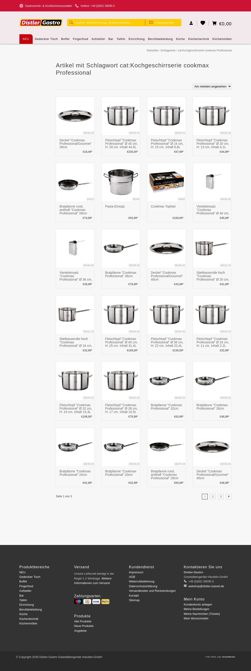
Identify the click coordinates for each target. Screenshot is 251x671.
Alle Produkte (83, 621)
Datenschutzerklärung (143, 586)
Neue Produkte (84, 626)
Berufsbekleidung (160, 40)
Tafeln (121, 40)
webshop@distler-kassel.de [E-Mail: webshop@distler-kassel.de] (206, 586)
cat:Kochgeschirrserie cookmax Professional (205, 50)
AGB (132, 577)
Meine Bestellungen (196, 609)
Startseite (152, 50)
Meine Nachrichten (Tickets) (202, 614)
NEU (26, 39)
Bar (111, 40)
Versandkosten (228, 657)
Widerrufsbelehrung (141, 581)
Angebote (80, 630)
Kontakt (134, 595)
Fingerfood (80, 40)
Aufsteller (98, 40)
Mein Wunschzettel (196, 618)
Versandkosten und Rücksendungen (152, 590)
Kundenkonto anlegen (198, 604)
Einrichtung (137, 40)
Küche (180, 40)
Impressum (136, 572)
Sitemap (134, 600)
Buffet (65, 40)
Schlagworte (167, 50)
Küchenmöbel (222, 40)
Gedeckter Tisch (46, 40)
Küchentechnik (198, 40)
